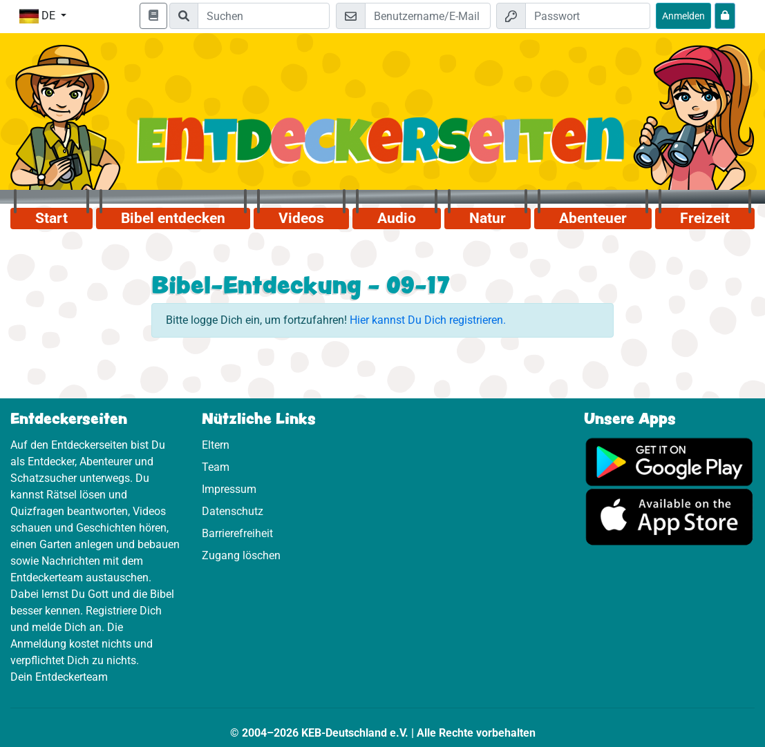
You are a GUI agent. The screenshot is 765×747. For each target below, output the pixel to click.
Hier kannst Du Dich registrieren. (428, 320)
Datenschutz (232, 511)
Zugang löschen (241, 555)
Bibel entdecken (173, 218)
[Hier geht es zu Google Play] (669, 460)
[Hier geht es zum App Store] (669, 516)
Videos (301, 218)
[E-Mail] (427, 16)
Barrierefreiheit (237, 533)
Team (215, 467)
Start (51, 218)
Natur (487, 218)
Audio (396, 218)
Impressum (229, 489)
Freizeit (705, 218)
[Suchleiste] (264, 16)
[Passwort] (587, 16)
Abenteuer (593, 218)
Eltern (215, 445)
